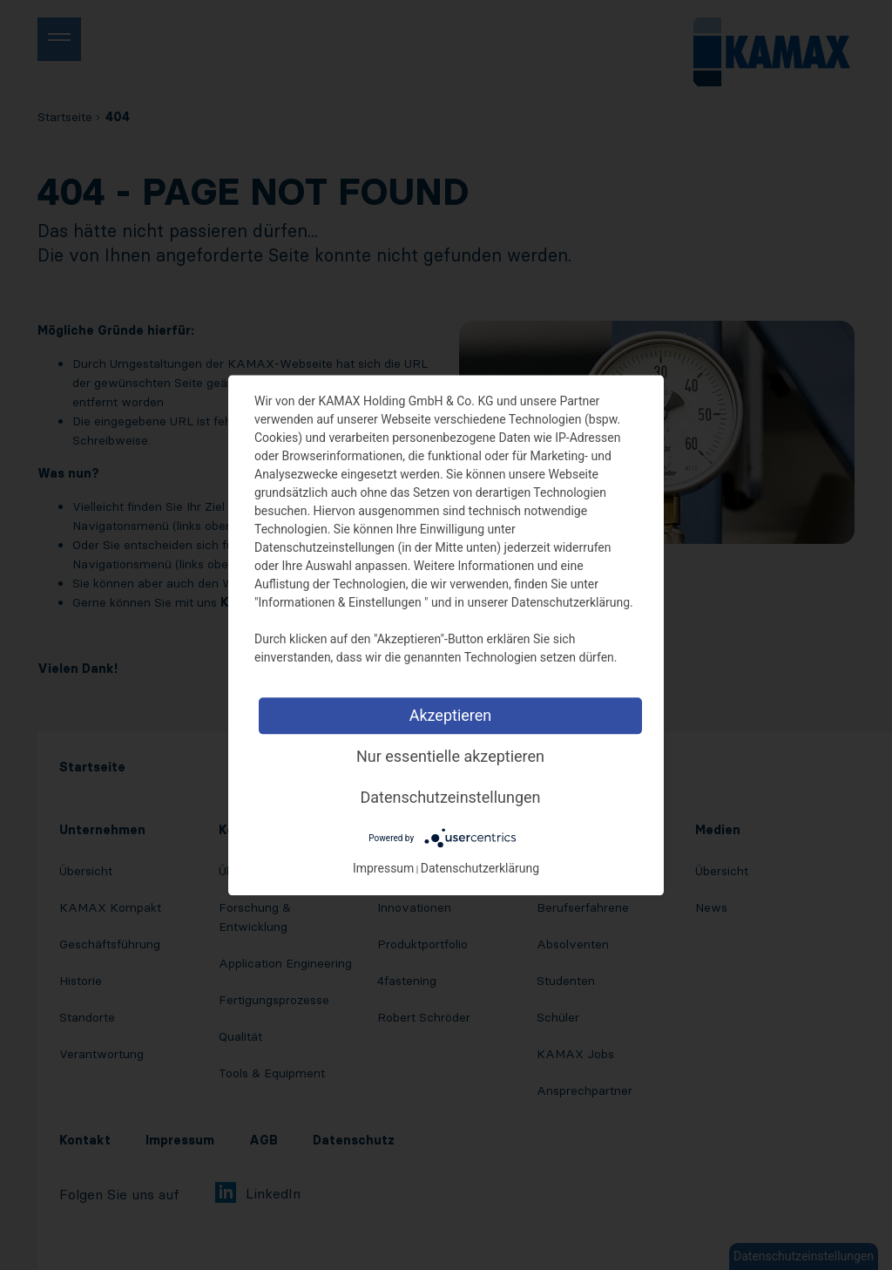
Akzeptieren (450, 715)
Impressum (383, 868)
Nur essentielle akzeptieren (450, 756)
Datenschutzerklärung (480, 868)
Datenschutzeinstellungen (451, 797)
